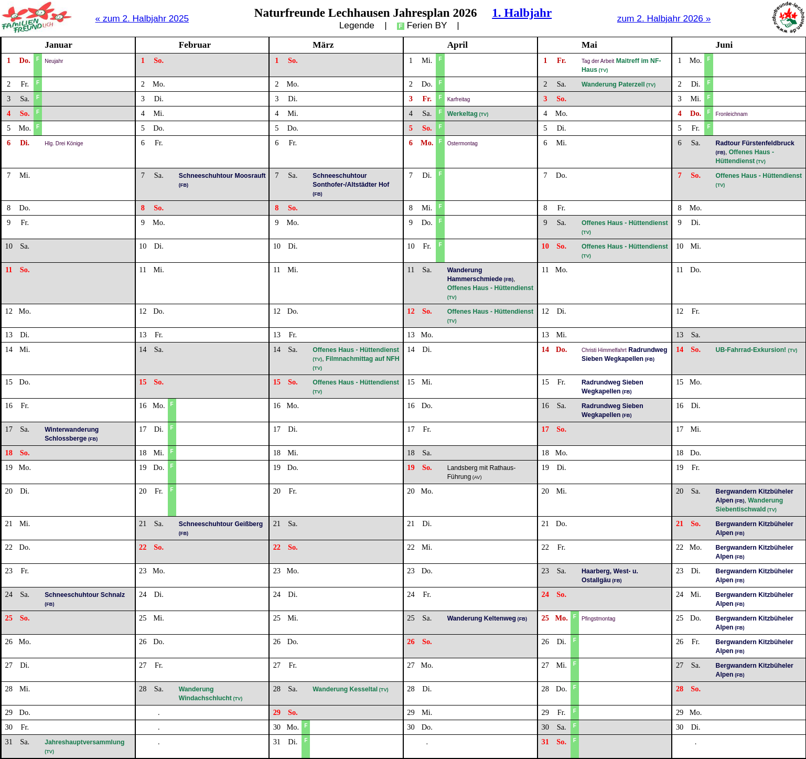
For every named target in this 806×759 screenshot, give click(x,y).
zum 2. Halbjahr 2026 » (664, 18)
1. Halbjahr (522, 12)
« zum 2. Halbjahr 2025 (142, 18)
